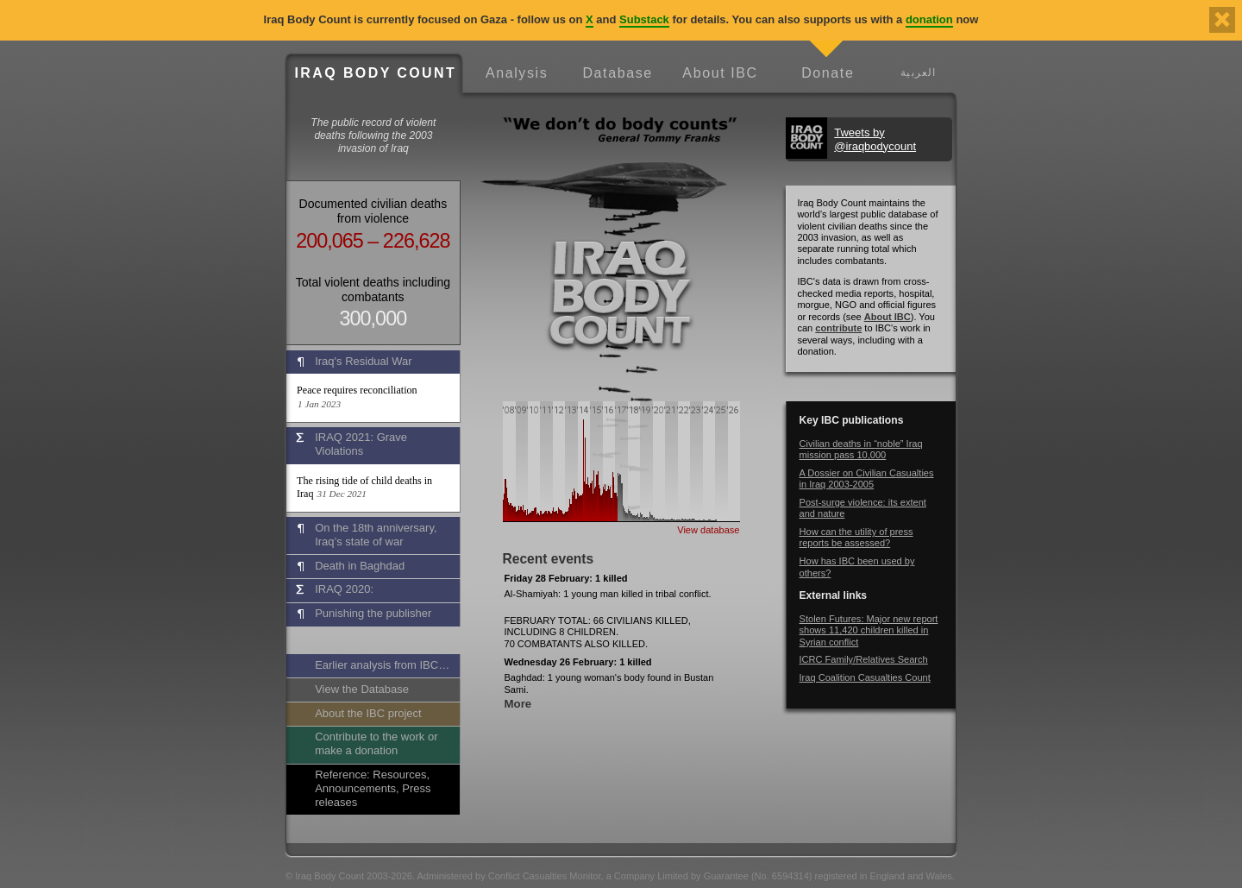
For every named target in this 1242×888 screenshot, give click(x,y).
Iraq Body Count (375, 73)
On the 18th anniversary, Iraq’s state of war (375, 534)
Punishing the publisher (373, 613)
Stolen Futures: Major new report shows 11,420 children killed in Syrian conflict (869, 630)
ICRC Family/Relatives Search (864, 659)
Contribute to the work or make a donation (376, 743)
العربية (918, 72)
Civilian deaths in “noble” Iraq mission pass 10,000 (861, 449)
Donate (827, 73)
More (518, 703)
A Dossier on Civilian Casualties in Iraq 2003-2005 (867, 478)
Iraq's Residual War (363, 361)
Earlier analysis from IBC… (382, 664)
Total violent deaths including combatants (373, 289)
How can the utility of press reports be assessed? (856, 537)
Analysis (517, 73)
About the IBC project (368, 713)
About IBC (719, 73)
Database (617, 73)
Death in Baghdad (360, 565)
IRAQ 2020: (344, 589)
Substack (644, 19)
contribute (838, 328)
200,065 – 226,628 (372, 241)
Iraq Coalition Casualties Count (865, 677)
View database (708, 530)
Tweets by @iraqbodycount (875, 139)
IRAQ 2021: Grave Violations (361, 444)
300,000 (373, 318)
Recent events (548, 558)
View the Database (362, 689)
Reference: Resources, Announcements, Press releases (372, 788)
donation (929, 19)
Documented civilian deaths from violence (373, 211)
